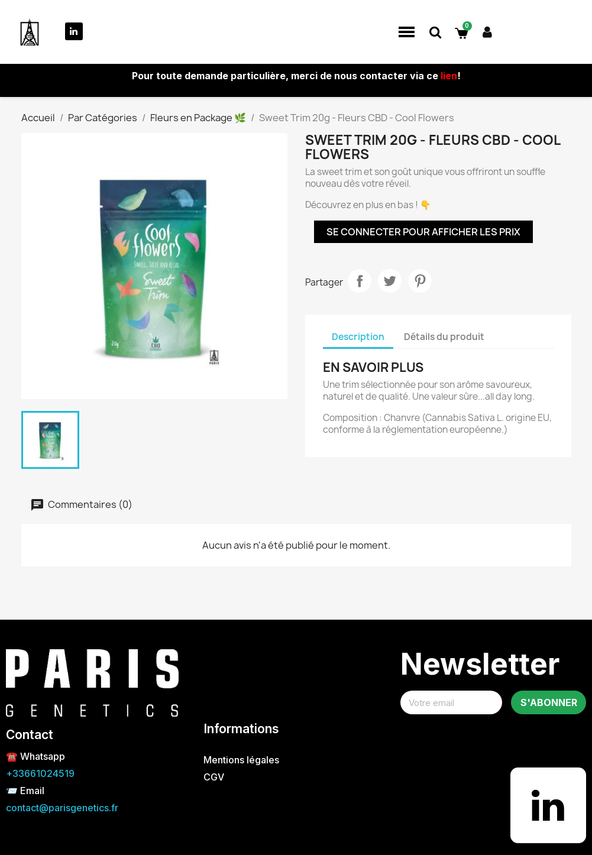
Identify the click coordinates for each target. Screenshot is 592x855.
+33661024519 (40, 773)
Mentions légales (241, 760)
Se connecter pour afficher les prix (423, 231)
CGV (213, 777)
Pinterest (420, 281)
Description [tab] (358, 337)
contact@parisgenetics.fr (62, 808)
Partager (359, 281)
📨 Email (25, 790)
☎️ (13, 756)
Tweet (390, 281)
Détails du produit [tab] (444, 337)
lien (449, 76)
